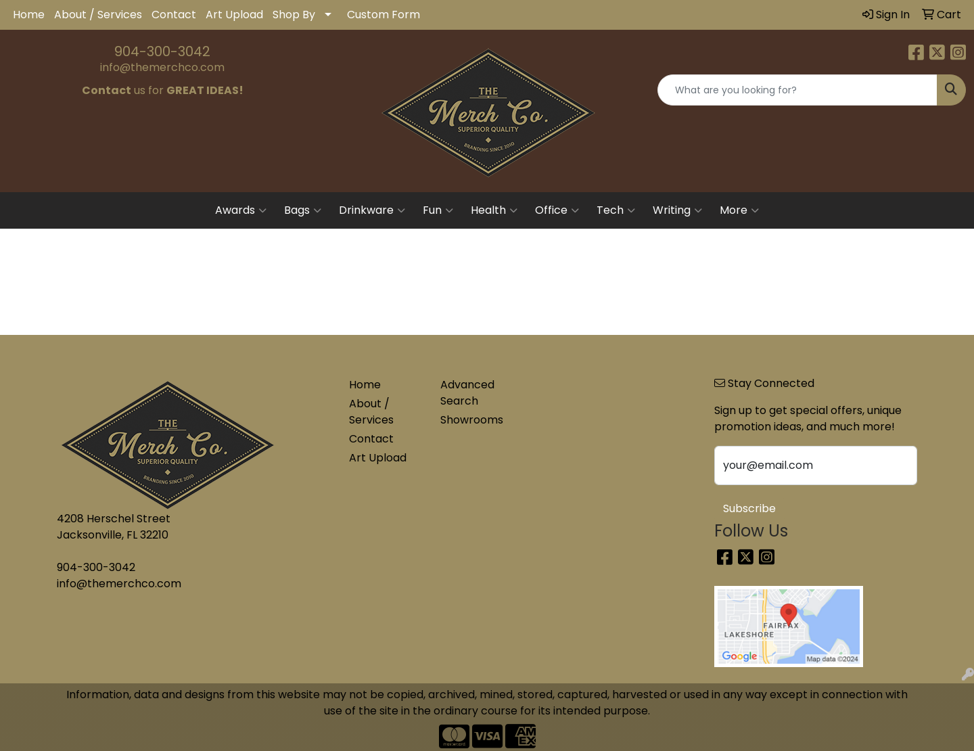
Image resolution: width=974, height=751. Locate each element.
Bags (302, 210)
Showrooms (471, 420)
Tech (616, 210)
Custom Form (383, 14)
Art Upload (234, 14)
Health (494, 210)
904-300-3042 (162, 51)
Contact (174, 14)
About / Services (98, 14)
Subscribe (749, 508)
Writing (677, 210)
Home (29, 14)
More (739, 210)
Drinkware (372, 210)
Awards (240, 210)
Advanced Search (467, 393)
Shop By (294, 14)
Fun (438, 210)
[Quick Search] (797, 90)
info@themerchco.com (162, 67)
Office (557, 210)
